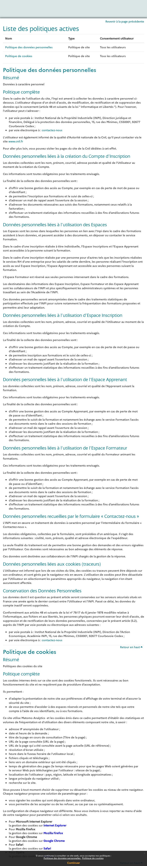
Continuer (73, 863)
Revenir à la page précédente (124, 21)
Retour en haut (131, 647)
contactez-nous (52, 130)
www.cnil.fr (15, 141)
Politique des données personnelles (62, 858)
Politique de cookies (93, 858)
